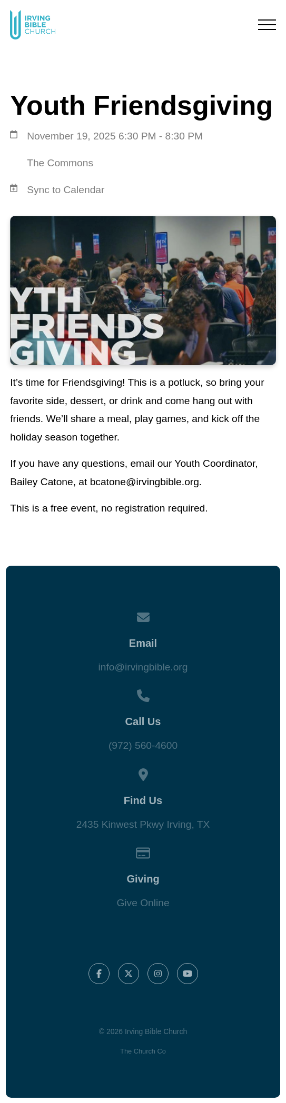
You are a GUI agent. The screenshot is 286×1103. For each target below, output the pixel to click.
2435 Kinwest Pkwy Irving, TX (143, 824)
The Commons (60, 162)
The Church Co (143, 1051)
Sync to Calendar (65, 189)
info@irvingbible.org (143, 667)
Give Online (142, 902)
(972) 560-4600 (143, 745)
